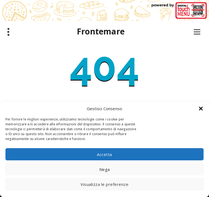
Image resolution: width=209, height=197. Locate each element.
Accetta (104, 154)
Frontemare (101, 31)
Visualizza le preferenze (104, 184)
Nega (104, 169)
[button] (201, 108)
